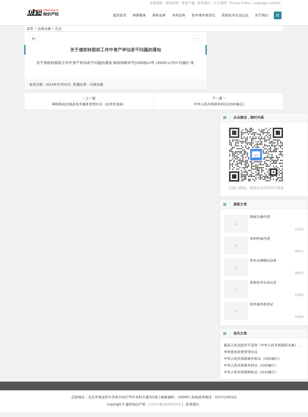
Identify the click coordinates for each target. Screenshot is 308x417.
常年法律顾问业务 (263, 265)
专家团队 (156, 3)
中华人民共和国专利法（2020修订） (251, 370)
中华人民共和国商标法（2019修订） (251, 377)
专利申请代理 (260, 243)
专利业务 (179, 15)
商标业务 (159, 15)
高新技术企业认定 (235, 15)
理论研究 (172, 3)
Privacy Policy (239, 3)
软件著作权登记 (203, 15)
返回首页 (119, 15)
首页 (30, 33)
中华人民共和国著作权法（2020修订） (253, 363)
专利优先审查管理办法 (240, 357)
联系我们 (204, 3)
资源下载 (188, 3)
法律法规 (44, 33)
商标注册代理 (260, 221)
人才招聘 (220, 3)
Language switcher (266, 3)
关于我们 (261, 15)
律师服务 (139, 15)
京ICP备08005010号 (165, 409)
